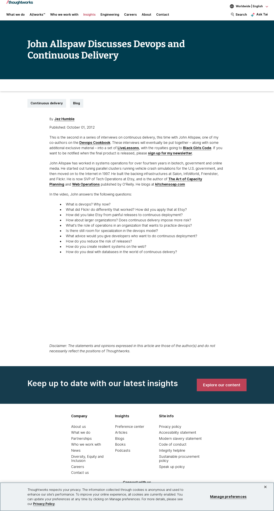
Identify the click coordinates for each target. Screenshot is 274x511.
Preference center (129, 430)
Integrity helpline (172, 454)
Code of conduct (172, 448)
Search (241, 16)
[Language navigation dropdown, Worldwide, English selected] (246, 6)
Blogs (119, 442)
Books (120, 448)
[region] (137, 496)
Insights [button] (89, 16)
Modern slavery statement (180, 442)
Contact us (80, 476)
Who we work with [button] (64, 16)
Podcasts (122, 454)
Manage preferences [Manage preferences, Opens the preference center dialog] (228, 497)
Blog (76, 107)
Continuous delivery (47, 107)
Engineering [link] (110, 16)
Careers (77, 470)
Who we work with (86, 448)
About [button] (146, 16)
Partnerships (81, 442)
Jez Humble (64, 122)
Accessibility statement (177, 436)
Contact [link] (162, 16)
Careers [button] (130, 16)
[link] (222, 388)
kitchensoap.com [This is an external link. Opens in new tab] (170, 188)
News (76, 454)
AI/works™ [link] (37, 16)
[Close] (265, 487)
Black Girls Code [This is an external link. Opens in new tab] (197, 151)
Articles (121, 436)
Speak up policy (172, 470)
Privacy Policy (44, 504)
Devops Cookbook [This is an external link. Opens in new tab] (94, 146)
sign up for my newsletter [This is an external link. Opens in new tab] (170, 156)
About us (78, 430)
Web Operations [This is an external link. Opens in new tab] (86, 188)
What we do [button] (15, 16)
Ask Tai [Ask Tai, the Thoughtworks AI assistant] (262, 16)
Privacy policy (170, 430)
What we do (80, 436)
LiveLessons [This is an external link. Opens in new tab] (128, 151)
